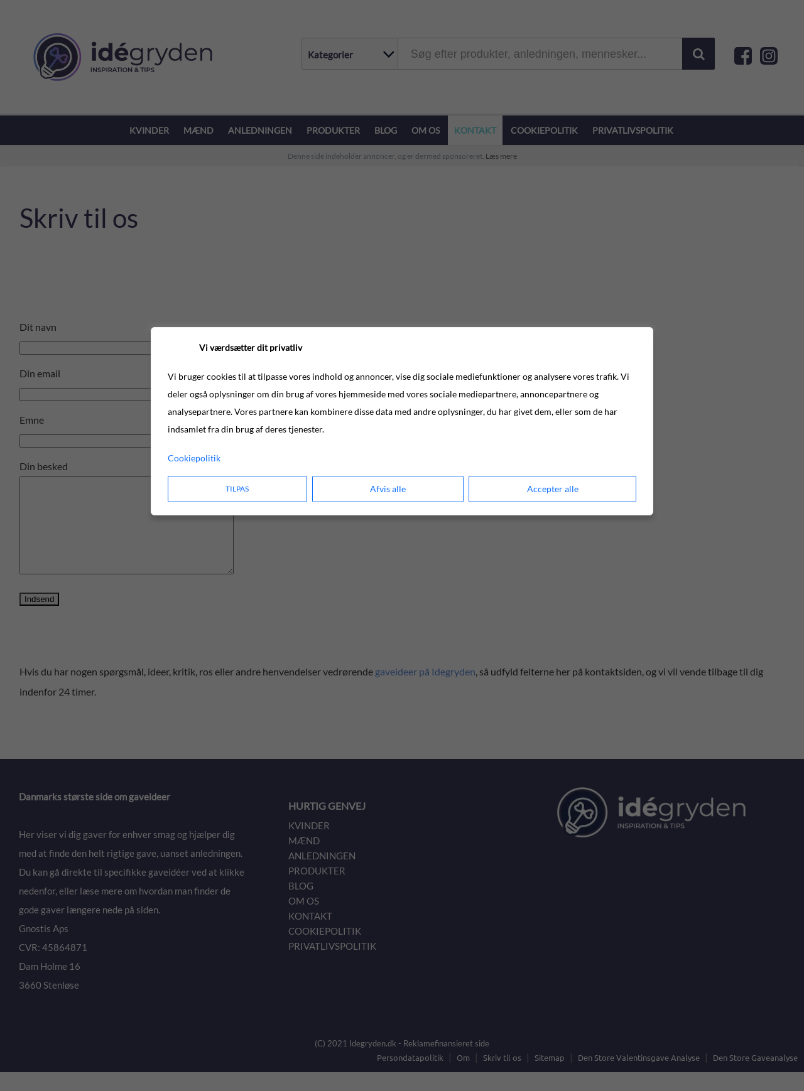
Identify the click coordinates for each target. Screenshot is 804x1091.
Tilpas (237, 488)
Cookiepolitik (194, 458)
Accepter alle (553, 488)
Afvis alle (388, 488)
